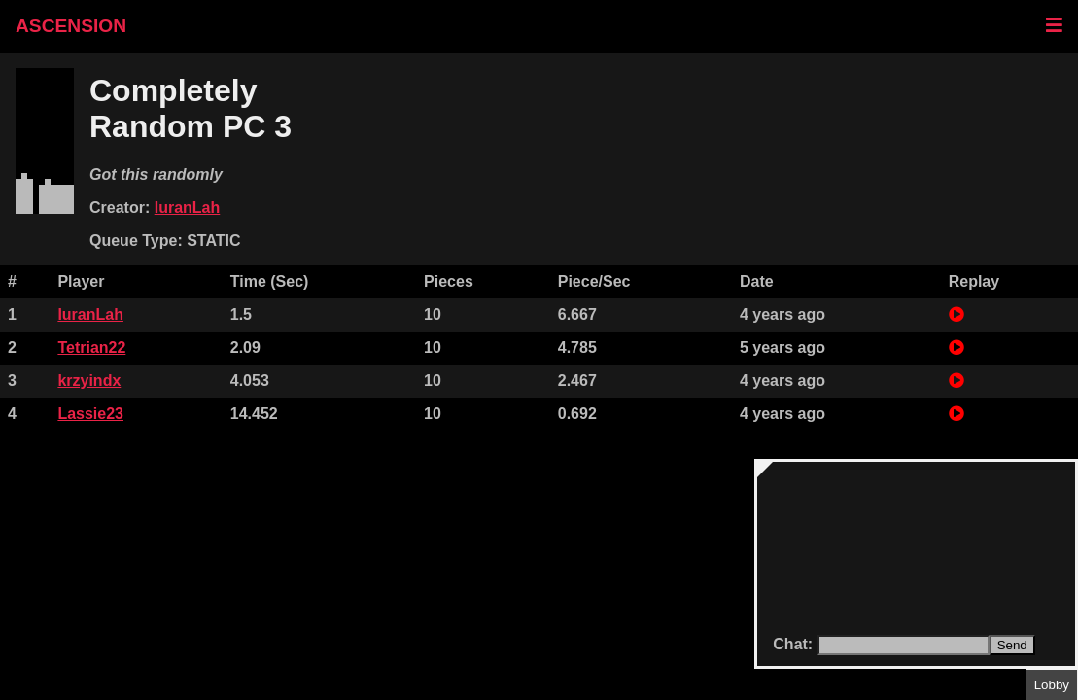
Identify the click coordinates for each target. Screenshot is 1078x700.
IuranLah (188, 207)
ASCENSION (71, 26)
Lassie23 (90, 413)
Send (1012, 645)
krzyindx (89, 380)
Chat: (795, 644)
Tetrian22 (91, 347)
